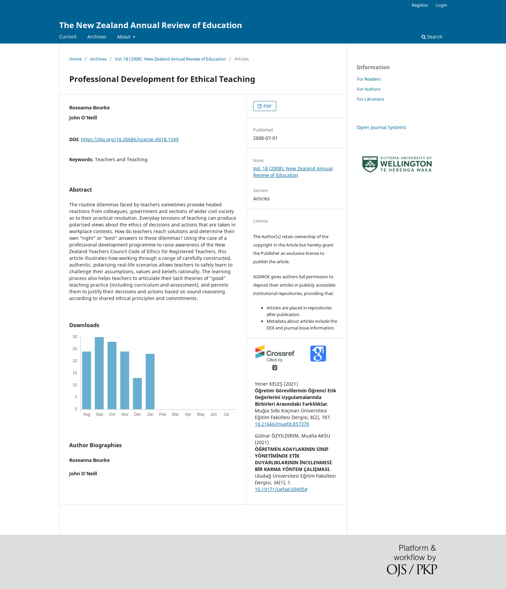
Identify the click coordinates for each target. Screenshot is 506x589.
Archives (96, 36)
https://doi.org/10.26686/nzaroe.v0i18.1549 (130, 139)
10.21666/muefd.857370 (282, 424)
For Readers (369, 79)
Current (68, 36)
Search (431, 36)
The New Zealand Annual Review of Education (150, 24)
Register (420, 5)
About (124, 36)
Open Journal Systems (381, 127)
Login (441, 5)
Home (75, 59)
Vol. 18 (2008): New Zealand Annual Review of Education (170, 59)
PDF (267, 106)
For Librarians (370, 99)
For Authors (369, 89)
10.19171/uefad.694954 (281, 489)
